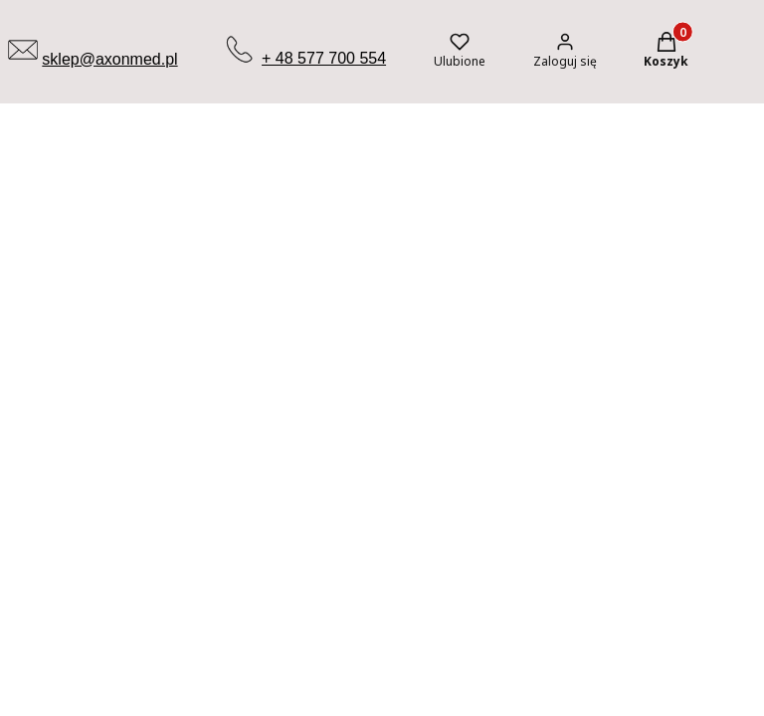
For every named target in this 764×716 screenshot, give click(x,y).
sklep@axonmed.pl (109, 59)
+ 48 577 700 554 (324, 58)
